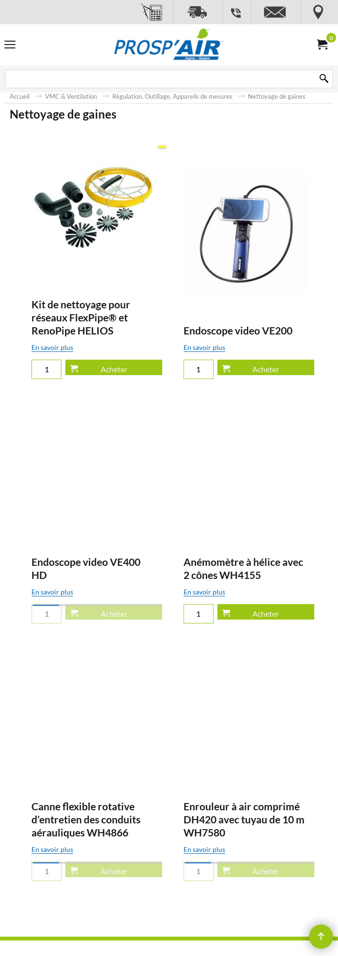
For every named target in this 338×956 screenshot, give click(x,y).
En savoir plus (90, 360)
